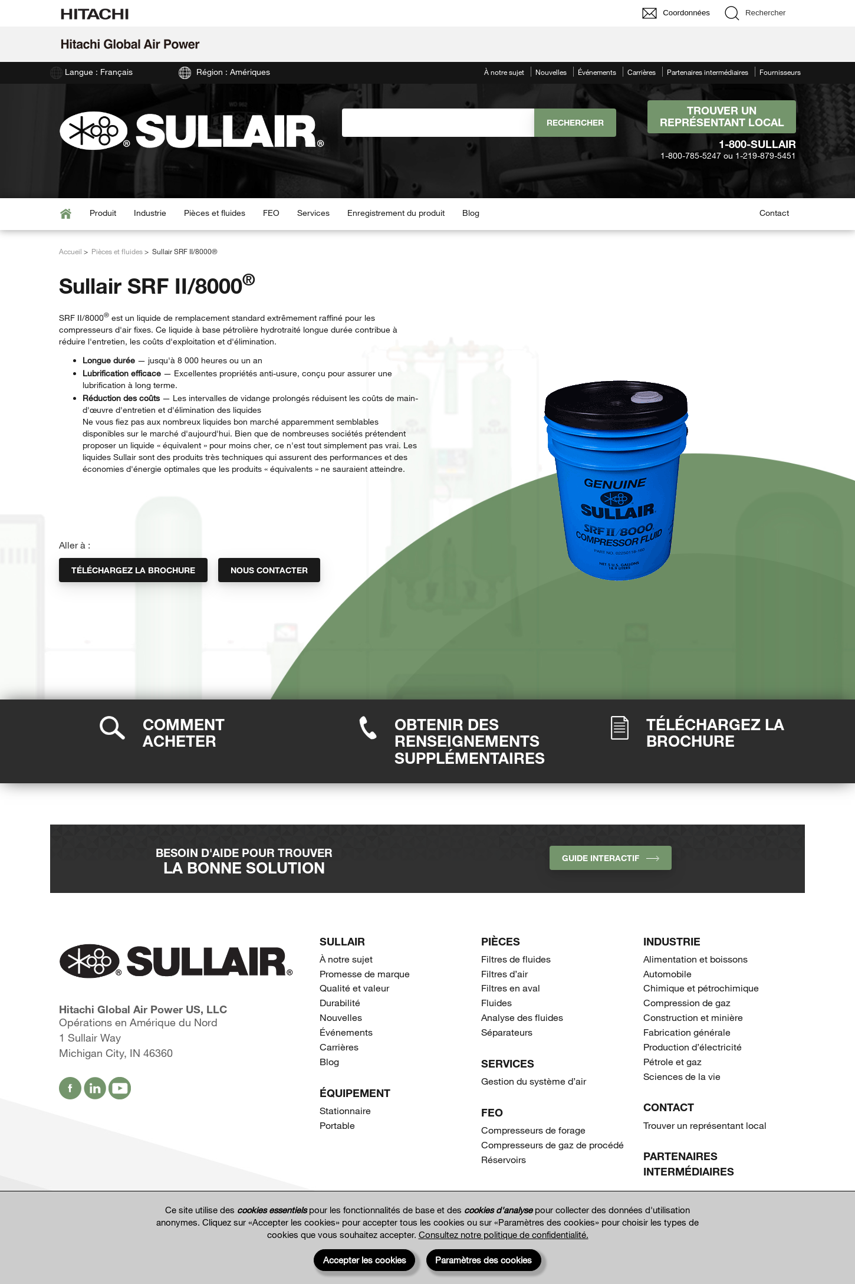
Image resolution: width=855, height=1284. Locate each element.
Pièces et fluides (214, 213)
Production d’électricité (692, 1046)
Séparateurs (506, 1031)
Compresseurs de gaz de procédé (552, 1144)
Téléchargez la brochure (133, 570)
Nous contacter (269, 570)
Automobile (667, 973)
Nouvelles (551, 72)
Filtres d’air (504, 973)
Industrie (150, 213)
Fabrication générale (687, 1031)
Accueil (70, 251)
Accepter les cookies (364, 1260)
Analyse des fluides (522, 1017)
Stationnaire (345, 1110)
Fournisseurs (780, 72)
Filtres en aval (510, 987)
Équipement (355, 1092)
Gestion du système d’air (533, 1080)
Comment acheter (184, 732)
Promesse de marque (365, 973)
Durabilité (340, 1002)
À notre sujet (504, 72)
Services (313, 213)
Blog (470, 213)
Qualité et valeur (354, 987)
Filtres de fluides (516, 958)
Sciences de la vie (682, 1076)
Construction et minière (693, 1017)
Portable (337, 1125)
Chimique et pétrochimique (701, 987)
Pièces (500, 941)
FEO (271, 213)
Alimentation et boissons (695, 958)
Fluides (496, 1002)
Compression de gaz (687, 1002)
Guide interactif (610, 858)
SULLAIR (342, 941)
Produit (103, 213)
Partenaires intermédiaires (707, 72)
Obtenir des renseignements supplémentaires (469, 740)
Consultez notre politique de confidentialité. (503, 1234)
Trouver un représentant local (722, 116)
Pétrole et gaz (672, 1061)
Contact (774, 213)
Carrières (641, 72)
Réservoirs (503, 1159)
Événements (597, 72)
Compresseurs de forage (533, 1129)
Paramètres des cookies (483, 1260)
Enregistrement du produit (396, 213)
